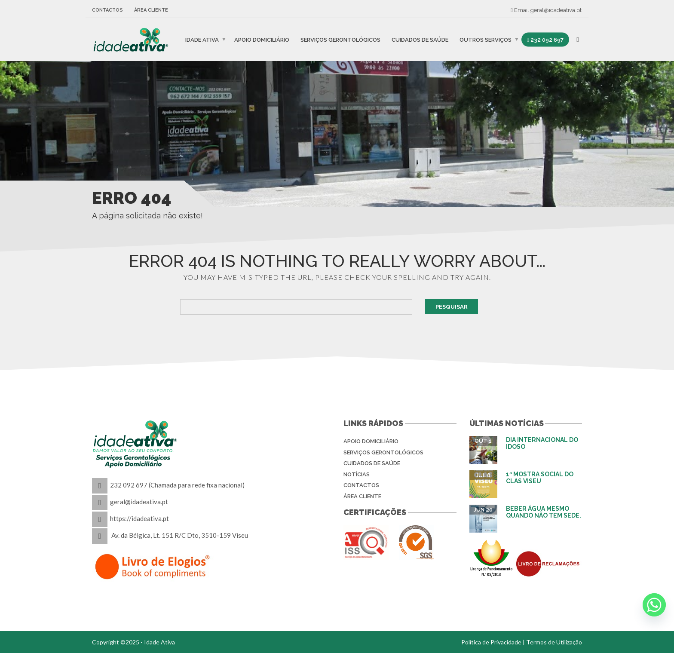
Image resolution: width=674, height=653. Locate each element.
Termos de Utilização (554, 642)
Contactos (107, 10)
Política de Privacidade (491, 642)
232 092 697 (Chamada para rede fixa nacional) (177, 485)
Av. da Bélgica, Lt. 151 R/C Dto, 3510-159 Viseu (179, 535)
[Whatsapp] (654, 604)
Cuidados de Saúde (420, 39)
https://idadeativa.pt (139, 518)
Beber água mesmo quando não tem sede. (543, 511)
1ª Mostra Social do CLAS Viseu (539, 477)
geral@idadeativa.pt (556, 10)
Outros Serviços (486, 39)
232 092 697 (545, 39)
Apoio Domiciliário (261, 39)
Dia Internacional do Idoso (542, 443)
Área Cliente (151, 10)
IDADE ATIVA (202, 39)
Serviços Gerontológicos (340, 39)
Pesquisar (451, 307)
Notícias (356, 474)
